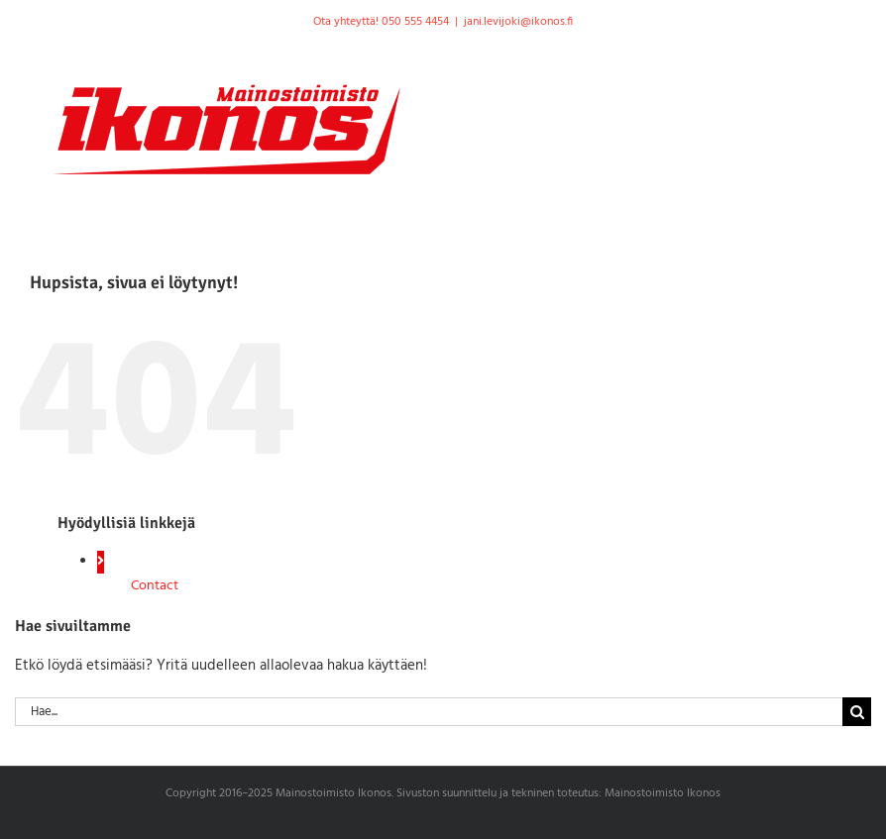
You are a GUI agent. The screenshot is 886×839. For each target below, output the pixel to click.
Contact (154, 586)
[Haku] (856, 711)
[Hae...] (428, 711)
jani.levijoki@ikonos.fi (518, 22)
